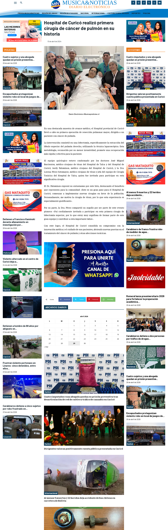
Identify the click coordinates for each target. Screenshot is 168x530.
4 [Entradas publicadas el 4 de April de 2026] (106, 325)
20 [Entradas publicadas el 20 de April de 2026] (50, 339)
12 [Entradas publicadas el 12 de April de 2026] (118, 330)
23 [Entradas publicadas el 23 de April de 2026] (85, 339)
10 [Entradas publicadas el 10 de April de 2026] (95, 330)
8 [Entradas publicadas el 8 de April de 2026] (74, 330)
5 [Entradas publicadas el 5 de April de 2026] (117, 325)
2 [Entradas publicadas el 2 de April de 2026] (84, 325)
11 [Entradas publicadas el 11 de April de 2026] (106, 330)
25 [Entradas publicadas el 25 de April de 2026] (106, 339)
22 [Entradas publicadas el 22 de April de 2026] (74, 339)
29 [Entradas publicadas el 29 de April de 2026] (74, 343)
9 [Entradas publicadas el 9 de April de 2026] (84, 330)
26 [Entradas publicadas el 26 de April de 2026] (118, 339)
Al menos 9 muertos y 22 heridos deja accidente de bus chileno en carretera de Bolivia (79, 499)
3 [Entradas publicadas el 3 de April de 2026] (95, 325)
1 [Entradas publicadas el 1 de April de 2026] (74, 325)
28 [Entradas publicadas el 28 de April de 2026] (62, 343)
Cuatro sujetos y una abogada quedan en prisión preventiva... (18, 58)
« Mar (46, 347)
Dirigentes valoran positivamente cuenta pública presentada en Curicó (83, 448)
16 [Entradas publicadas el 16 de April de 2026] (85, 334)
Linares (7, 396)
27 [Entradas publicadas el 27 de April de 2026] (50, 343)
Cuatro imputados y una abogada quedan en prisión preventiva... (143, 58)
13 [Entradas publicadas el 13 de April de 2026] (50, 334)
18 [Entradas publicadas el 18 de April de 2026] (106, 334)
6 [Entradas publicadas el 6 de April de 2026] (49, 330)
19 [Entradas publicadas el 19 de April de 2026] (118, 334)
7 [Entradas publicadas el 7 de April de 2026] (61, 330)
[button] (21, 3)
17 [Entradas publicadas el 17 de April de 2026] (95, 334)
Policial (7, 252)
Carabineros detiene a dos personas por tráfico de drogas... (145, 337)
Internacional (51, 493)
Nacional (131, 366)
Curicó (6, 87)
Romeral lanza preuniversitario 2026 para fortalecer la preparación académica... (145, 299)
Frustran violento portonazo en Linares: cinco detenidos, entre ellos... (19, 365)
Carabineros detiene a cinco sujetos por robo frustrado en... (22, 407)
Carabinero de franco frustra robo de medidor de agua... (144, 230)
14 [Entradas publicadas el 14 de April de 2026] (62, 334)
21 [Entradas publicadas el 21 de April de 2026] (62, 339)
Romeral (131, 329)
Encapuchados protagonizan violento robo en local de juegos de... (22, 95)
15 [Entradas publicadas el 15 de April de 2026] (74, 334)
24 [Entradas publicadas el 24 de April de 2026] (95, 339)
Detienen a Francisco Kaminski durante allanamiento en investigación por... (19, 222)
